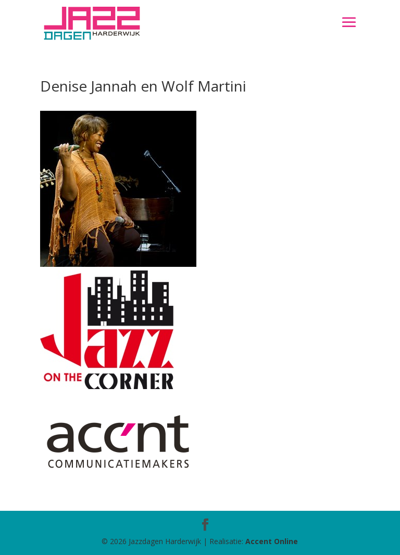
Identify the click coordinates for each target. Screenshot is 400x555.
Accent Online (271, 541)
